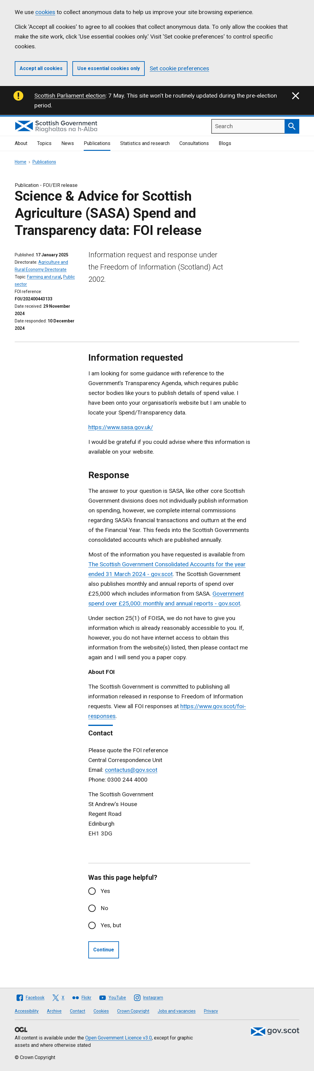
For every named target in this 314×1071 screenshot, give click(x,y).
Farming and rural (44, 276)
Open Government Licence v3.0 (118, 1038)
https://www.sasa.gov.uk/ (120, 427)
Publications (97, 143)
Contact (77, 1011)
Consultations (194, 143)
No (104, 908)
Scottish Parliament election (69, 95)
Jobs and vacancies (177, 1011)
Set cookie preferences (179, 68)
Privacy (211, 1011)
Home (20, 161)
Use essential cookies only (108, 68)
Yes (105, 890)
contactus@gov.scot (131, 769)
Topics (44, 143)
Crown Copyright (133, 1011)
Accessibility (27, 1011)
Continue (103, 950)
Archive (54, 1011)
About (21, 143)
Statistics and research (145, 143)
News (67, 143)
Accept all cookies (41, 68)
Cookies (101, 1011)
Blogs (225, 143)
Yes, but (111, 925)
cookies (45, 12)
